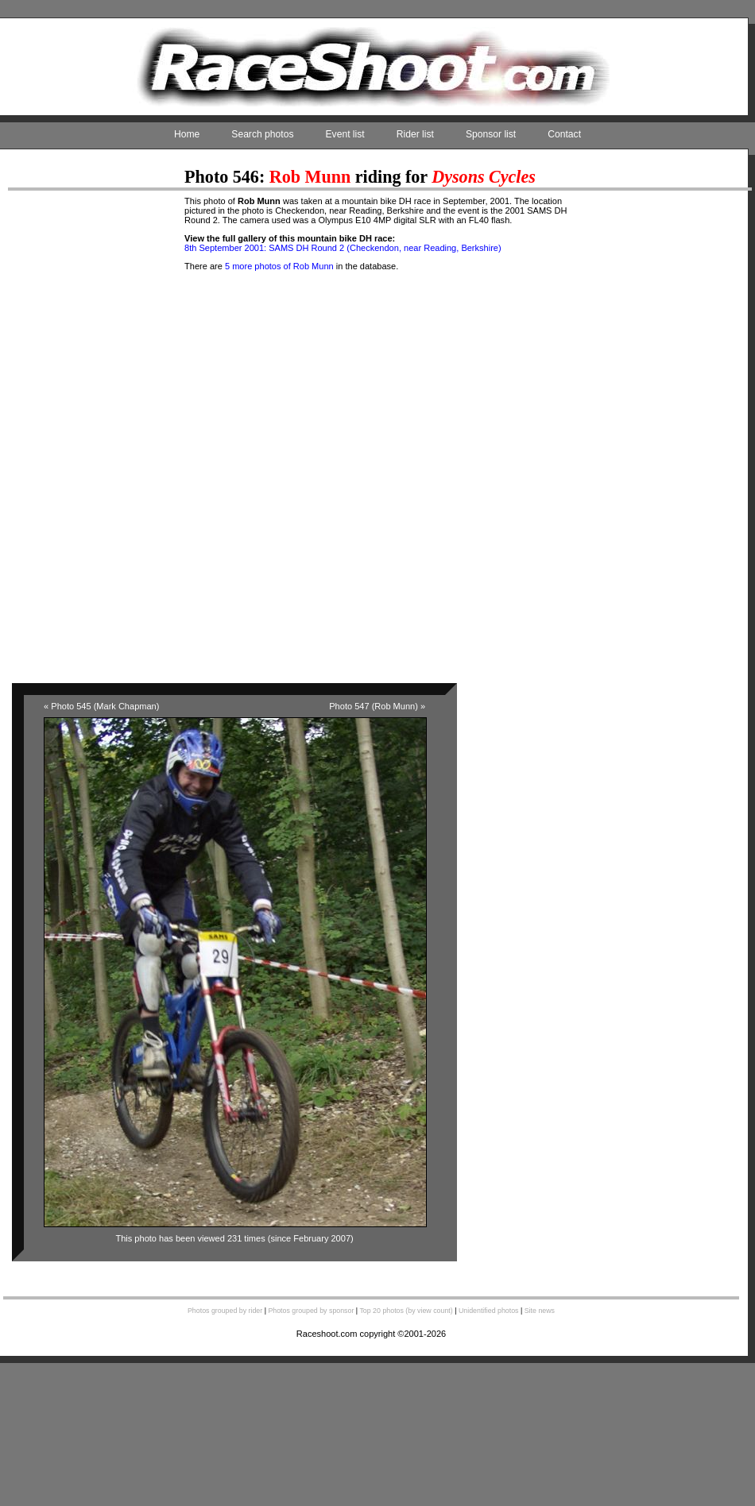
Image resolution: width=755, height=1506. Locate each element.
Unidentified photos (489, 1311)
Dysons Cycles (484, 177)
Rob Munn (309, 177)
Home (186, 134)
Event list (345, 134)
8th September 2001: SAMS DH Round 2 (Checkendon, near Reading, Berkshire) (342, 248)
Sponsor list (491, 134)
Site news (540, 1311)
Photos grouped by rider (225, 1311)
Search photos (262, 134)
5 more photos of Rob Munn (279, 266)
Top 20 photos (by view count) (405, 1311)
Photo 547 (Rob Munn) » (377, 706)
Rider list (415, 134)
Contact (564, 134)
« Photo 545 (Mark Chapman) (101, 706)
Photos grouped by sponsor (311, 1311)
